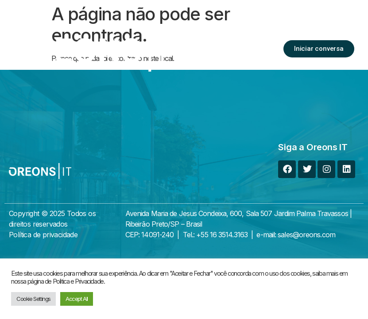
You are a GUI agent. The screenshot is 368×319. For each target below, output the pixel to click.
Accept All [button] (77, 298)
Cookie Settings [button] (33, 298)
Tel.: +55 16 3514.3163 (215, 234)
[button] (263, 49)
